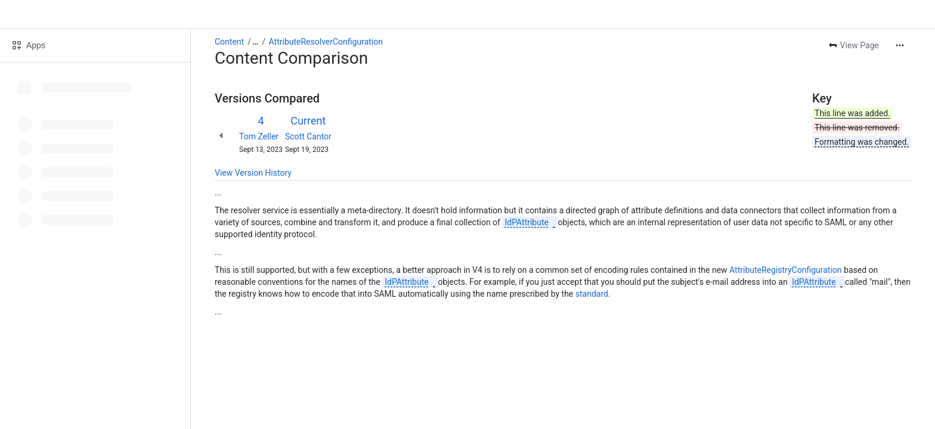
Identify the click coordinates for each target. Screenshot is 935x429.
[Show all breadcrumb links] (255, 42)
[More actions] (899, 45)
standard (591, 294)
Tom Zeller (258, 136)
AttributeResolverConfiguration (326, 41)
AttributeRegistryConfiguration (785, 270)
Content (229, 41)
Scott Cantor (308, 136)
